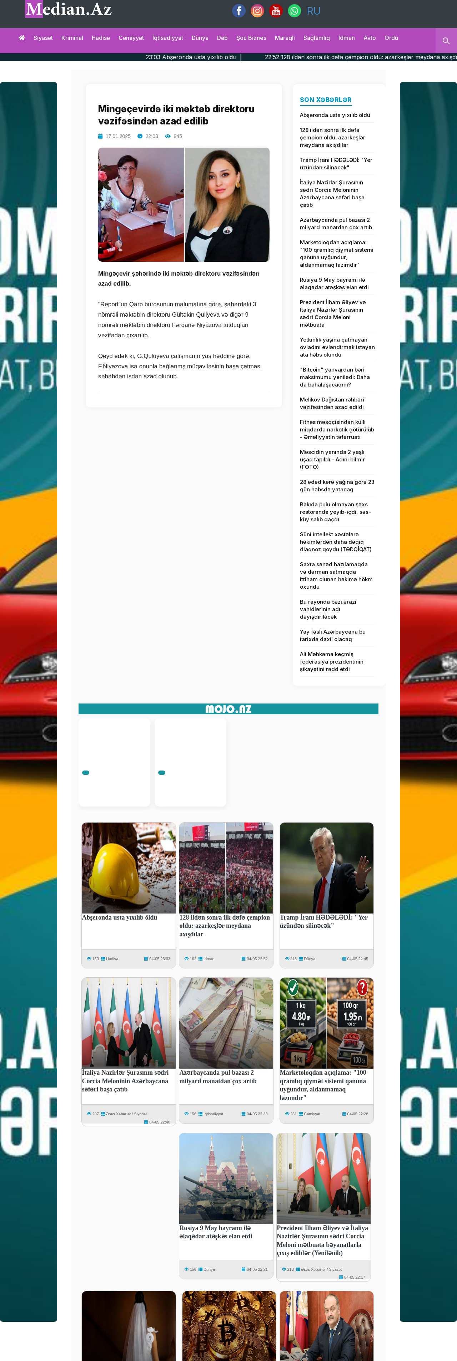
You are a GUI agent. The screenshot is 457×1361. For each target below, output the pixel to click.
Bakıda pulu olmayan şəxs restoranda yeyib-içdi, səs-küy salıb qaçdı (335, 512)
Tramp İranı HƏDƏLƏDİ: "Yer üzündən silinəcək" (336, 164)
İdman (346, 37)
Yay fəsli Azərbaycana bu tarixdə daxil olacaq (333, 635)
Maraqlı (285, 37)
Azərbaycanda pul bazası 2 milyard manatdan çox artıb (336, 223)
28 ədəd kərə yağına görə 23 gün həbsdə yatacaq (337, 486)
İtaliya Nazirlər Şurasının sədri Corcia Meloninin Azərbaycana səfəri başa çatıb (332, 193)
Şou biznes (251, 37)
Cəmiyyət (131, 37)
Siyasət (43, 37)
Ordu (391, 37)
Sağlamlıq (316, 37)
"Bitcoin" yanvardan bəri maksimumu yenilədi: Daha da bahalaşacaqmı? (335, 377)
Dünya (200, 37)
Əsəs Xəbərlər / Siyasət (126, 1114)
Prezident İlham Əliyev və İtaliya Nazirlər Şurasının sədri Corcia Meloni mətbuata (333, 313)
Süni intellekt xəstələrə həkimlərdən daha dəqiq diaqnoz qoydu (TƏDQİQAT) (336, 542)
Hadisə (101, 37)
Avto (369, 37)
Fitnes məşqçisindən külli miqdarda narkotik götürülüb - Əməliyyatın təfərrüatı (337, 429)
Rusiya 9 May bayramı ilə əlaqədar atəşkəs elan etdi (334, 283)
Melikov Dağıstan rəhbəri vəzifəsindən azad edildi (332, 403)
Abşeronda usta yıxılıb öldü (335, 115)
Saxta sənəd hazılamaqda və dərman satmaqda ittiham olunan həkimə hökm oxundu (336, 575)
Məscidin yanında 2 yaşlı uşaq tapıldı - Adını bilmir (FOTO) (332, 459)
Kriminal (72, 37)
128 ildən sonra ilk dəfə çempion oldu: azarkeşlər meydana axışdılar (332, 137)
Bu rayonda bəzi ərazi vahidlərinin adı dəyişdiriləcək (328, 609)
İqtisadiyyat (167, 37)
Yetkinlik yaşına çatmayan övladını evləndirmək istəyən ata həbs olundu (337, 347)
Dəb (222, 37)
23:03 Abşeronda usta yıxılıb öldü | (218, 57)
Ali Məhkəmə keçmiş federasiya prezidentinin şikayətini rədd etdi (331, 661)
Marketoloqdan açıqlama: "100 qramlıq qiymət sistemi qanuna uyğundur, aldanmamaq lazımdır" (336, 253)
